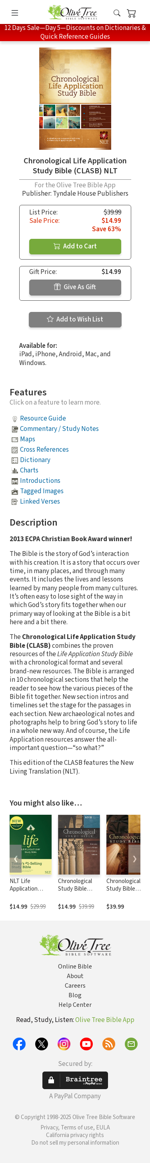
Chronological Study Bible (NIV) (75, 889)
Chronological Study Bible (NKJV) (123, 889)
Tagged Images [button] (42, 491)
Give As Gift (75, 287)
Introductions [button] (40, 481)
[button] (117, 13)
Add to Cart (75, 246)
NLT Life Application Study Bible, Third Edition (26, 892)
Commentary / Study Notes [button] (59, 429)
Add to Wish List (75, 319)
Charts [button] (29, 470)
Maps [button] (27, 439)
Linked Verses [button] (40, 501)
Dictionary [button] (35, 460)
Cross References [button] (44, 449)
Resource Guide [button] (43, 418)
